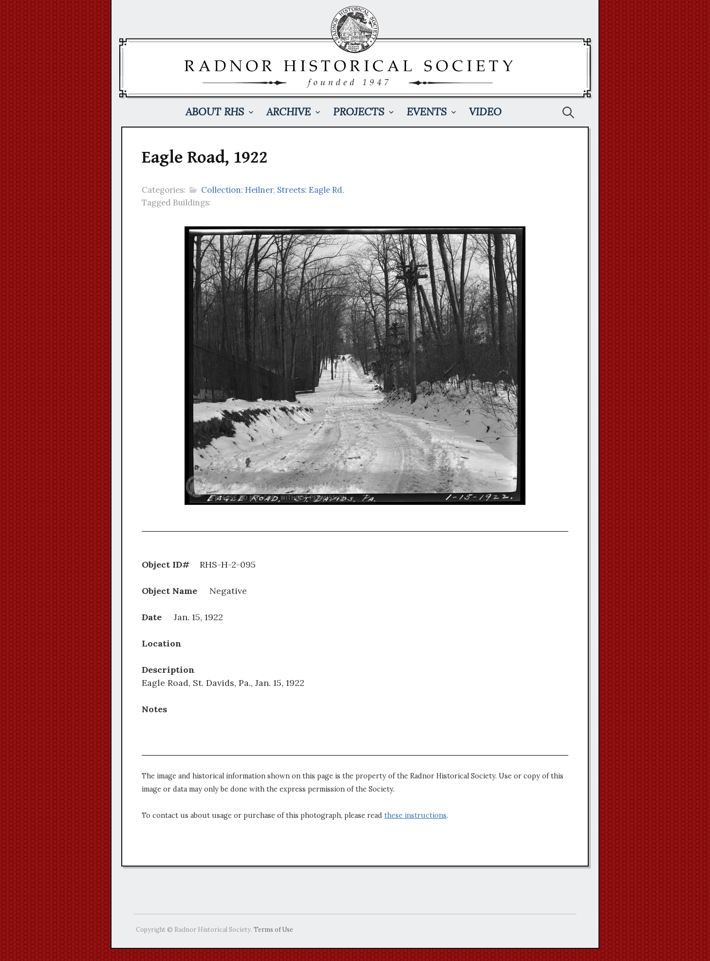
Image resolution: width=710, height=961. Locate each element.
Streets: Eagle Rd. (310, 190)
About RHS (215, 111)
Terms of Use (273, 929)
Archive (288, 111)
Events (427, 111)
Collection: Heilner (237, 190)
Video (485, 111)
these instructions (415, 815)
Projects (358, 111)
